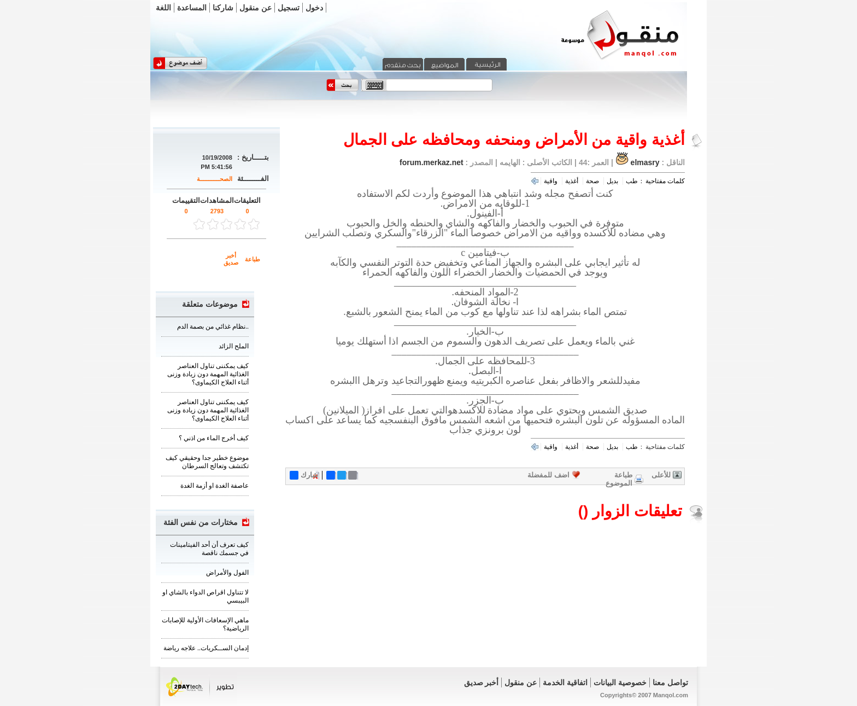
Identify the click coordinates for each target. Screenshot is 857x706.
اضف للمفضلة (548, 475)
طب (632, 181)
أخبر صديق (231, 259)
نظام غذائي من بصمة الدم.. (213, 326)
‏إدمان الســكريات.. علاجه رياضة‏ (206, 648)
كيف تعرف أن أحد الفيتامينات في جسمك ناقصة (209, 549)
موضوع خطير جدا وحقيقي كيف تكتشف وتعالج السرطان (207, 462)
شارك (304, 475)
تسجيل (289, 7)
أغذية (571, 181)
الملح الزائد (234, 346)
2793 (217, 211)
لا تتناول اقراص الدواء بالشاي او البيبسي (205, 596)
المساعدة (192, 7)
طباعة (252, 259)
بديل (612, 181)
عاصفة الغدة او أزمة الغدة (214, 485)
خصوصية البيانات (620, 682)
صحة (592, 181)
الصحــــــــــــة (214, 179)
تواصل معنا (670, 682)
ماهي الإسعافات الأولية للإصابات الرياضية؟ (205, 624)
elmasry (645, 162)
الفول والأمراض (227, 572)
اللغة (163, 7)
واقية (550, 181)
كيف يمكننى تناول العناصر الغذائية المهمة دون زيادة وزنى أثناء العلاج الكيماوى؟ (208, 374)
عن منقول (255, 7)
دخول (314, 7)
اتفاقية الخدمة (565, 682)
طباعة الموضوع (619, 479)
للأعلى (661, 475)
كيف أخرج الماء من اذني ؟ (214, 438)
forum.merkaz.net (431, 162)
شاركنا (223, 7)
